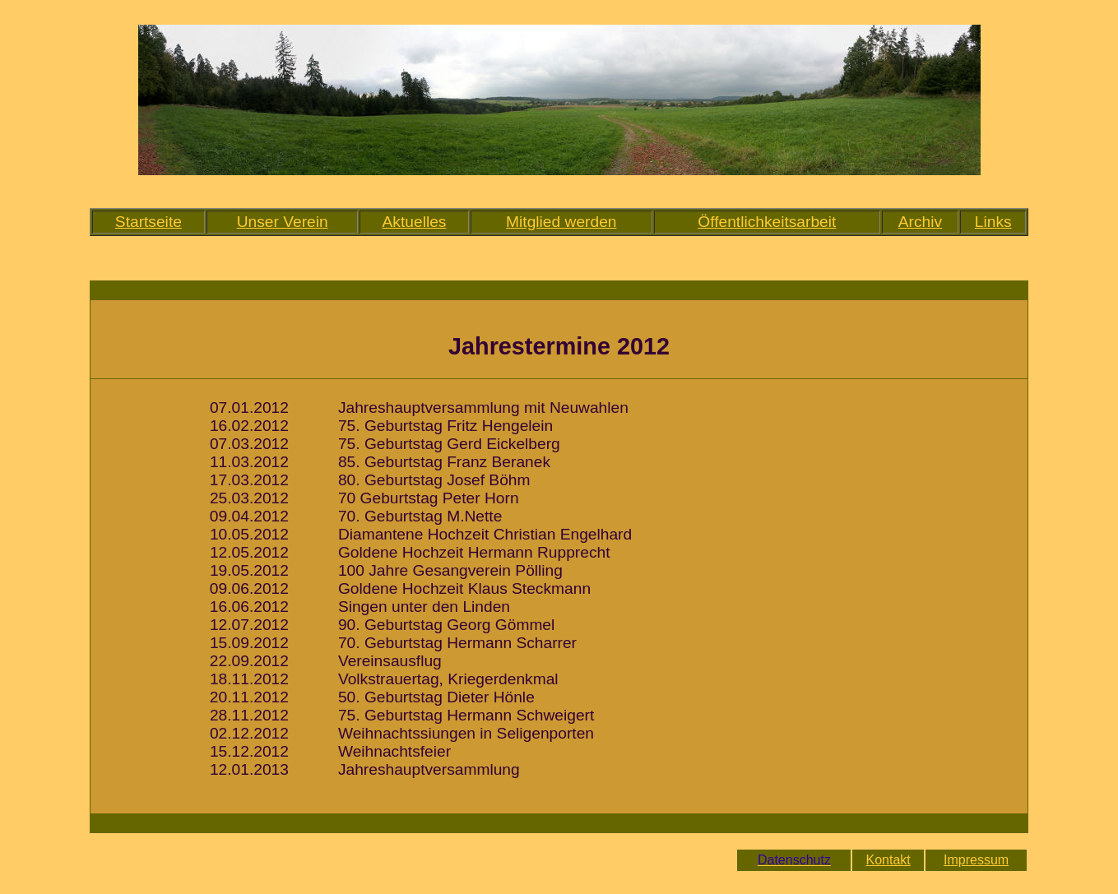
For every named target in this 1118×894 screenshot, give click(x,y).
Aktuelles (415, 221)
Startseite (148, 221)
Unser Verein (282, 221)
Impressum (976, 860)
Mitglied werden (561, 221)
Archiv (920, 221)
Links (993, 221)
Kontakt (887, 860)
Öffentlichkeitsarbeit (767, 221)
